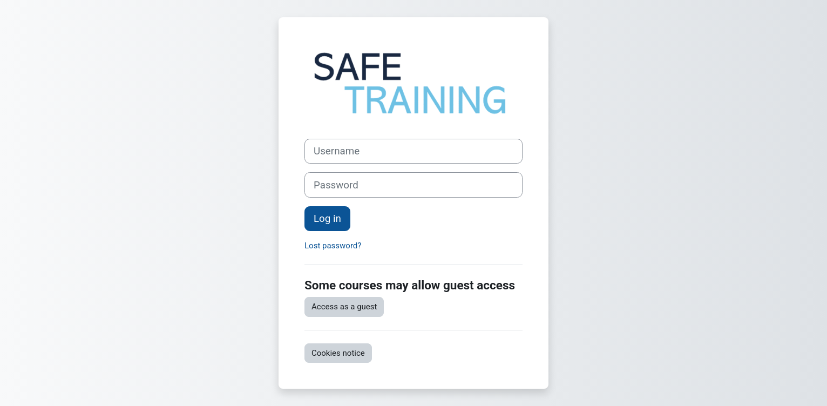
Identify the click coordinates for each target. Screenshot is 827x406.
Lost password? (332, 246)
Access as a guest (344, 307)
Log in (327, 219)
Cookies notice (338, 353)
